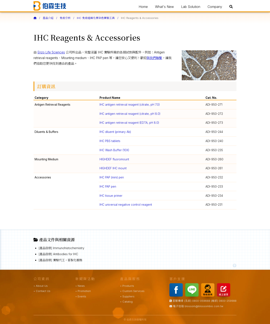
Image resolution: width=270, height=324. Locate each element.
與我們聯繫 (154, 58)
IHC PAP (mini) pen (112, 177)
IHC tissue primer (111, 195)
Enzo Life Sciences (51, 52)
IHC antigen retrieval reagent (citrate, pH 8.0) (130, 113)
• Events (80, 296)
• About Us (41, 285)
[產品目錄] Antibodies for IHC (58, 254)
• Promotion (83, 291)
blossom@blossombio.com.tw (204, 306)
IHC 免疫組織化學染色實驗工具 (96, 18)
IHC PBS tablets (110, 141)
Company (215, 7)
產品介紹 (48, 18)
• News (80, 285)
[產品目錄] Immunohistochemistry (61, 248)
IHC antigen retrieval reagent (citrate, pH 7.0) (130, 104)
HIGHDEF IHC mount (113, 168)
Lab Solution (190, 7)
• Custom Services (132, 291)
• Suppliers (127, 296)
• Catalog (126, 301)
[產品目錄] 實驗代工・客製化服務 (60, 260)
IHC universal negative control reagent (126, 204)
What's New (164, 7)
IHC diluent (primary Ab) (115, 132)
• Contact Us (42, 291)
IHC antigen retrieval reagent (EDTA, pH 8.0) (129, 122)
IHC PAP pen (108, 186)
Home (143, 7)
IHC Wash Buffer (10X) (114, 150)
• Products (127, 285)
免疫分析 (65, 18)
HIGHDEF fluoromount (114, 159)
